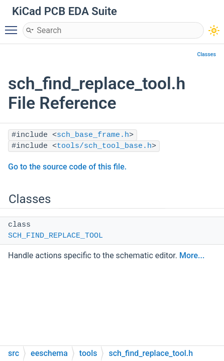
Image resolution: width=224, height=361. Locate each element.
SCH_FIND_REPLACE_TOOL (55, 236)
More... (191, 255)
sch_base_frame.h (93, 135)
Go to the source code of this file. (67, 166)
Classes (206, 54)
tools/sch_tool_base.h (104, 146)
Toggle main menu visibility (13, 26)
